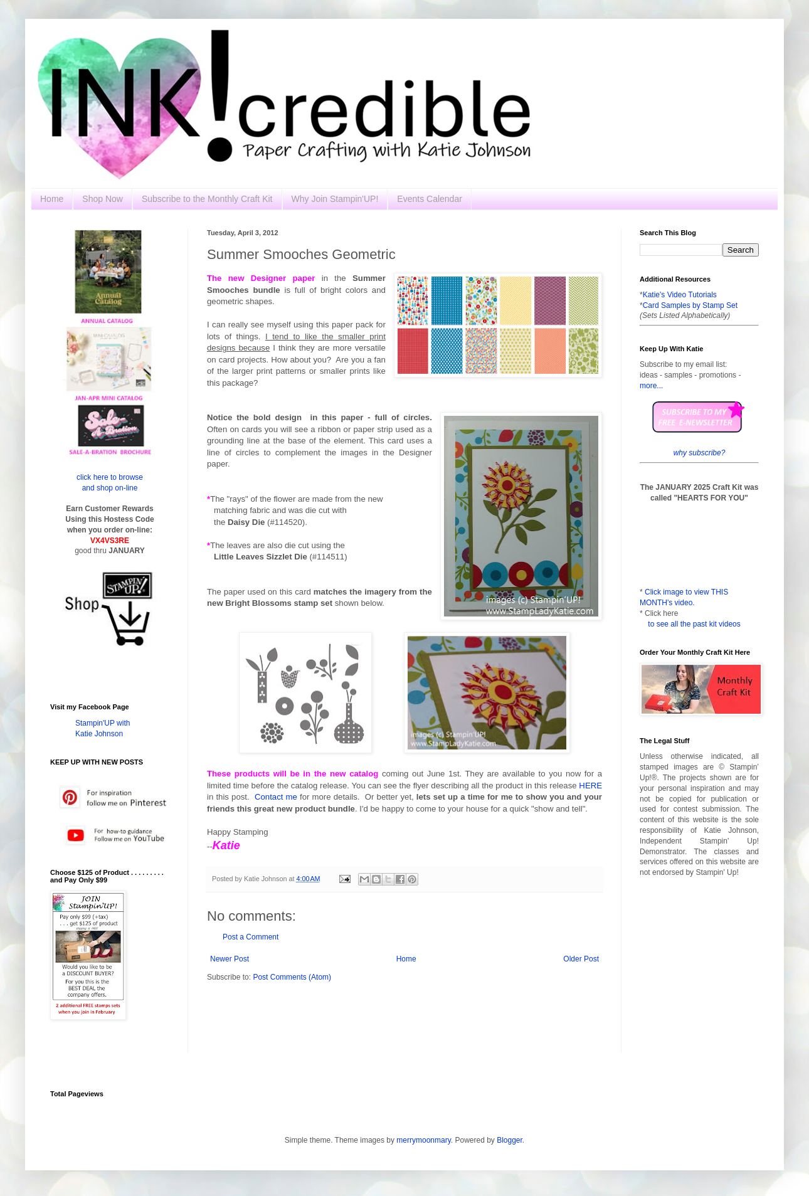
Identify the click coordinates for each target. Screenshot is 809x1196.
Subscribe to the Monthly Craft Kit (207, 199)
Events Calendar (429, 199)
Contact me (276, 797)
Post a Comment (250, 937)
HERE (590, 785)
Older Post (581, 959)
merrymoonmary (423, 1140)
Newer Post (229, 959)
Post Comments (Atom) (292, 977)
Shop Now (102, 199)
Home (51, 199)
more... (651, 385)
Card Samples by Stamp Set (690, 305)
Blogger (509, 1140)
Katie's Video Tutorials (680, 294)
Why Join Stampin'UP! (335, 199)
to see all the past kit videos (694, 624)
